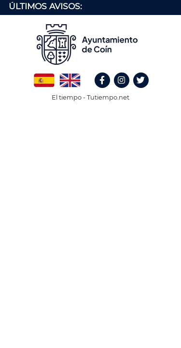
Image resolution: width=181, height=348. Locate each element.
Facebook (107, 90)
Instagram (126, 90)
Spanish (44, 77)
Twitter (142, 90)
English (70, 77)
